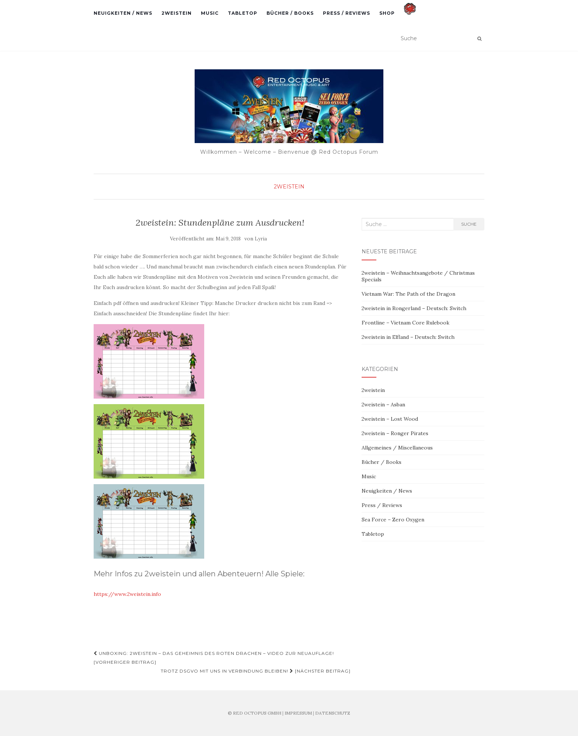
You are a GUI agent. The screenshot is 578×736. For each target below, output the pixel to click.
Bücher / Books (290, 13)
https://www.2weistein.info (127, 594)
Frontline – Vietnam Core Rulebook (405, 322)
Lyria (261, 239)
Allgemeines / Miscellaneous (397, 447)
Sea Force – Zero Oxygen (393, 519)
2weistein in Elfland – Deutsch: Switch (408, 337)
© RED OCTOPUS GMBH (254, 713)
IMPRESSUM (298, 713)
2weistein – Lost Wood (390, 419)
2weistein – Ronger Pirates (395, 433)
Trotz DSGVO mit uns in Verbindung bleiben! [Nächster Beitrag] (256, 671)
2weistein (176, 13)
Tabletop (242, 13)
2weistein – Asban (383, 404)
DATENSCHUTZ (332, 713)
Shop (387, 13)
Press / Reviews (346, 13)
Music (210, 13)
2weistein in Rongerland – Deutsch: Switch (414, 308)
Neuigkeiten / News (123, 13)
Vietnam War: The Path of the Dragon (408, 294)
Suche (469, 224)
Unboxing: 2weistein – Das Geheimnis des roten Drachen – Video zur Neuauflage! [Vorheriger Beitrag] (214, 657)
